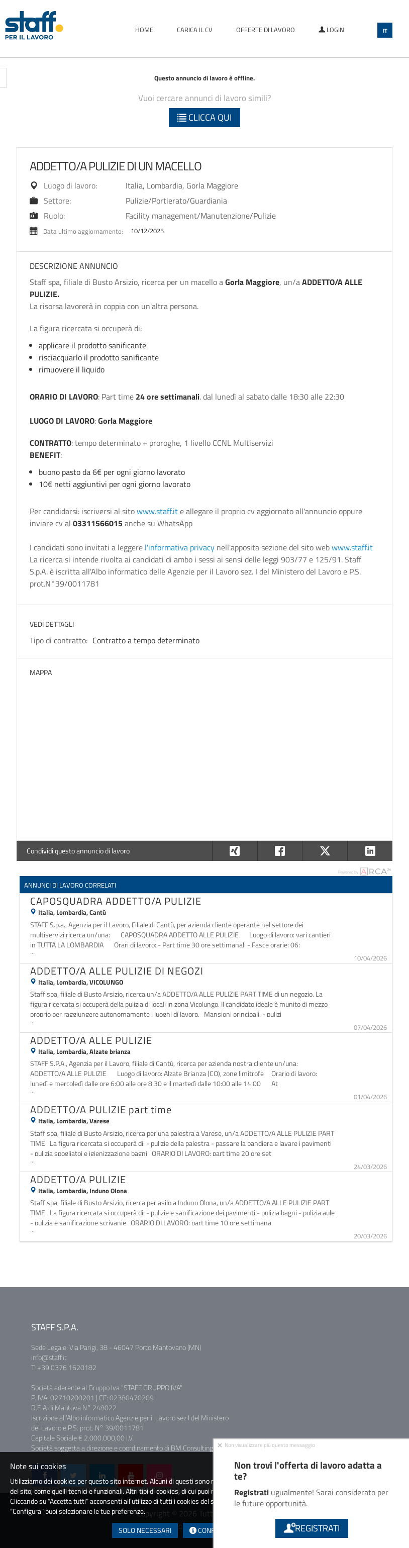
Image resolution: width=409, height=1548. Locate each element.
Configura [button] (211, 1530)
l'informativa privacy (180, 547)
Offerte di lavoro (265, 30)
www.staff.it (157, 511)
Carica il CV (195, 30)
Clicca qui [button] (204, 117)
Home (144, 30)
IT (385, 31)
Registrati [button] (311, 1528)
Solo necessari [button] (145, 1530)
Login (331, 30)
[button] (369, 851)
